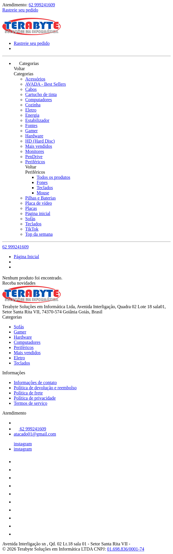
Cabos (31, 89)
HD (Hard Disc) (40, 141)
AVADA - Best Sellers (45, 84)
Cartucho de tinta (41, 94)
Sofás (30, 218)
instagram (23, 443)
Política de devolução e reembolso (45, 387)
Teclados (45, 187)
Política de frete (28, 392)
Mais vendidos (38, 146)
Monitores (34, 151)
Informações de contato (35, 382)
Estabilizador (37, 120)
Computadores (38, 99)
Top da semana (39, 234)
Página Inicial (26, 256)
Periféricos (35, 161)
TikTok (31, 229)
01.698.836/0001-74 (125, 549)
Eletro (30, 110)
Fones (42, 182)
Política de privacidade (35, 398)
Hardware (34, 135)
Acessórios (35, 78)
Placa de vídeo (38, 203)
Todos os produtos (53, 177)
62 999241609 (42, 4)
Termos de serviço (30, 403)
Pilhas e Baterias (40, 197)
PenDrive (33, 156)
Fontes (31, 125)
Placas (31, 208)
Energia (32, 115)
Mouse (43, 192)
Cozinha (32, 104)
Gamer (31, 130)
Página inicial (37, 213)
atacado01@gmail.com (35, 434)
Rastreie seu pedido (20, 9)
